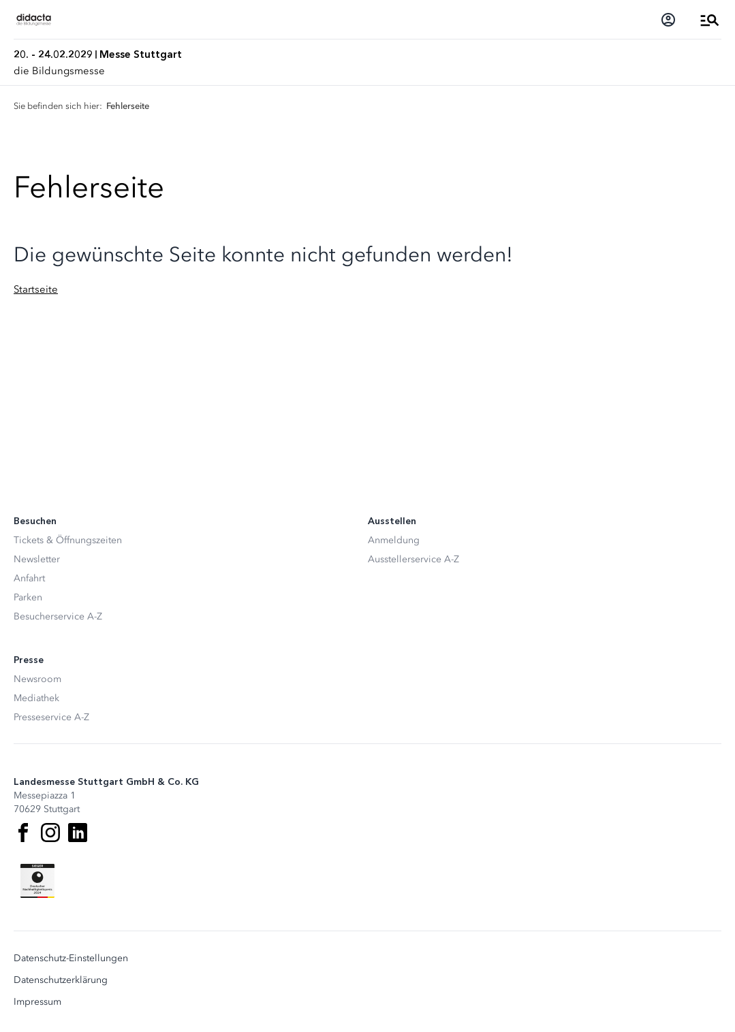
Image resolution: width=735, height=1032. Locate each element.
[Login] (668, 20)
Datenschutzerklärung (61, 980)
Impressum (37, 1002)
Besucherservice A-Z (58, 616)
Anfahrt (29, 578)
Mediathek (36, 698)
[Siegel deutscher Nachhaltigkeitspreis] (37, 881)
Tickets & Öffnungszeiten (68, 540)
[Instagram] (50, 832)
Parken (28, 597)
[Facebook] (23, 832)
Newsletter (37, 559)
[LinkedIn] (77, 832)
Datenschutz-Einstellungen (71, 958)
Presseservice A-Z (51, 717)
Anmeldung (394, 540)
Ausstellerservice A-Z (413, 559)
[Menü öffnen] (709, 19)
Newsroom (37, 679)
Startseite (36, 289)
